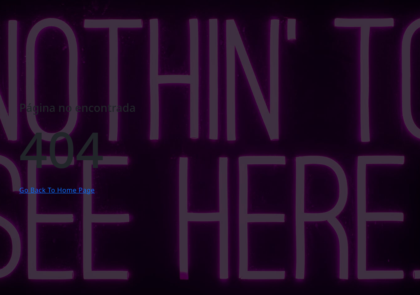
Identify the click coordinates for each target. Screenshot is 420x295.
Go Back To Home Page (57, 190)
